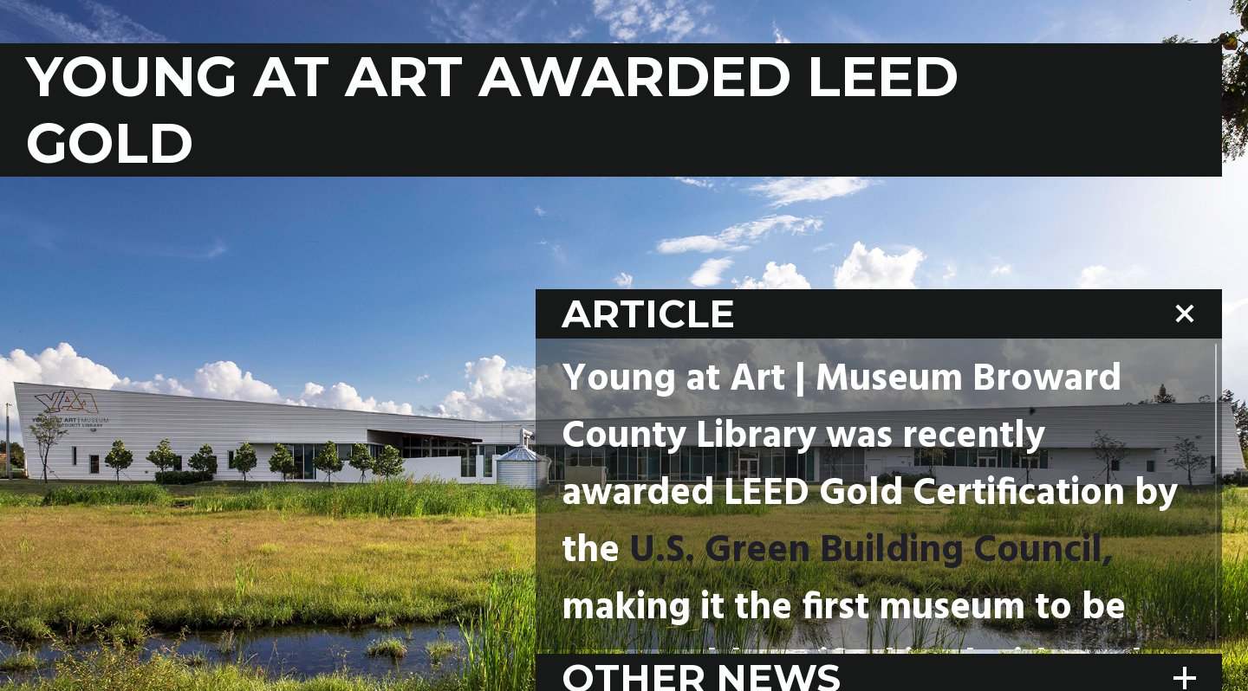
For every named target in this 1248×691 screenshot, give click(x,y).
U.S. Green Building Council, (871, 551)
